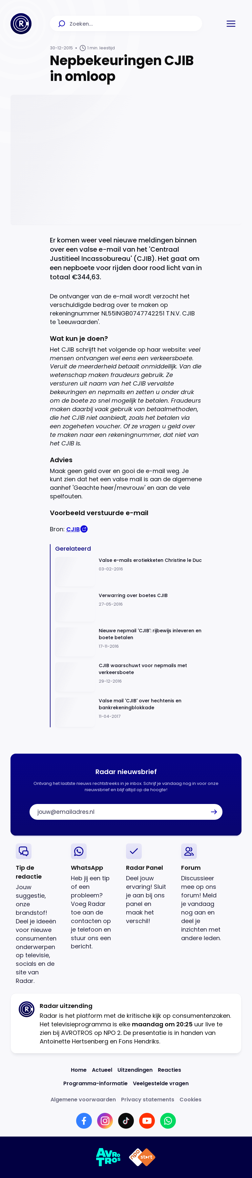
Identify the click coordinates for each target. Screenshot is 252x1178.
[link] (38, 914)
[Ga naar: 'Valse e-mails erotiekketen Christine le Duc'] (128, 572)
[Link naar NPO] (142, 1157)
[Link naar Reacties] (169, 1070)
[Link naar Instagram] (105, 1121)
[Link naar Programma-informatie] (95, 1083)
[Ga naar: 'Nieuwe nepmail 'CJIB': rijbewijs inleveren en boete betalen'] (128, 642)
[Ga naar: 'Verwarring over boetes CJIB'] (128, 607)
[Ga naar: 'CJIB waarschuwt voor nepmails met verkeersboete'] (128, 677)
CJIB (73, 529)
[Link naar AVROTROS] (108, 1157)
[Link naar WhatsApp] (168, 1121)
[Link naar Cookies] (190, 1099)
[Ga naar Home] (21, 23)
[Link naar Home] (79, 1070)
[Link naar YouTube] (147, 1121)
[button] (231, 23)
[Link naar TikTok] (126, 1121)
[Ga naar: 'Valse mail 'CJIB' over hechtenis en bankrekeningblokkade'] (128, 712)
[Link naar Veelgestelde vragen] (161, 1083)
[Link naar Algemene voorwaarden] (83, 1099)
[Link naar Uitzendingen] (135, 1070)
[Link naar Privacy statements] (147, 1099)
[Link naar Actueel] (102, 1070)
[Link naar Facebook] (84, 1121)
